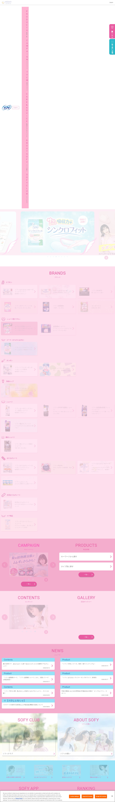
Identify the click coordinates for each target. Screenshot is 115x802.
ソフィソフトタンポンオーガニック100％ (12, 696)
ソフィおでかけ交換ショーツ (9, 678)
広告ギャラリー (65, 778)
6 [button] (61, 60)
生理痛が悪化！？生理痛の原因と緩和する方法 (81, 623)
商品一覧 (7, 778)
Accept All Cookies (101, 796)
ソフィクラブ (37, 782)
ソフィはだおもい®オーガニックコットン (12, 666)
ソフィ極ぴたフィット (92, 714)
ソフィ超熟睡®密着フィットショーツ (67, 714)
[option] (57, 36)
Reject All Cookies (87, 796)
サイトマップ (65, 782)
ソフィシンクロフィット (8, 687)
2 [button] (50, 60)
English (16, 9)
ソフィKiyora (38, 733)
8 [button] (67, 60)
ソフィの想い (9, 782)
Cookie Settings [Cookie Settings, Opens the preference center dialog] (74, 796)
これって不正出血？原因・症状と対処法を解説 (81, 602)
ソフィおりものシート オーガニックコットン (13, 733)
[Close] (112, 796)
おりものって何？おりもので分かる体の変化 (81, 609)
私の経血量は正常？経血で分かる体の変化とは (81, 630)
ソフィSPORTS (57, 666)
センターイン (5, 668)
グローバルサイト (94, 782)
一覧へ (29, 388)
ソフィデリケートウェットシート (10, 751)
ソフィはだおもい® (38, 666)
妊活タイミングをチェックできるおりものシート (14, 742)
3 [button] (53, 60)
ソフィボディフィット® (76, 666)
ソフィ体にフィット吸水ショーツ (10, 723)
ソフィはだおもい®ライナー (58, 733)
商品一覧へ (106, 655)
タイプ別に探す (67, 370)
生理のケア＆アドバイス (96, 778)
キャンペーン (37, 778)
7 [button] (64, 60)
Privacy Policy (19, 798)
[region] (57, 796)
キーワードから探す (69, 360)
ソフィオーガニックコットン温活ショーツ (13, 714)
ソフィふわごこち (80, 733)
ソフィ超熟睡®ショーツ (32, 678)
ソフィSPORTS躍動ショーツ (40, 714)
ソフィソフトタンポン (38, 696)
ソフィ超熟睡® (96, 666)
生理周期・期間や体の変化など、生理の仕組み (81, 616)
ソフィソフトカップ (7, 705)
